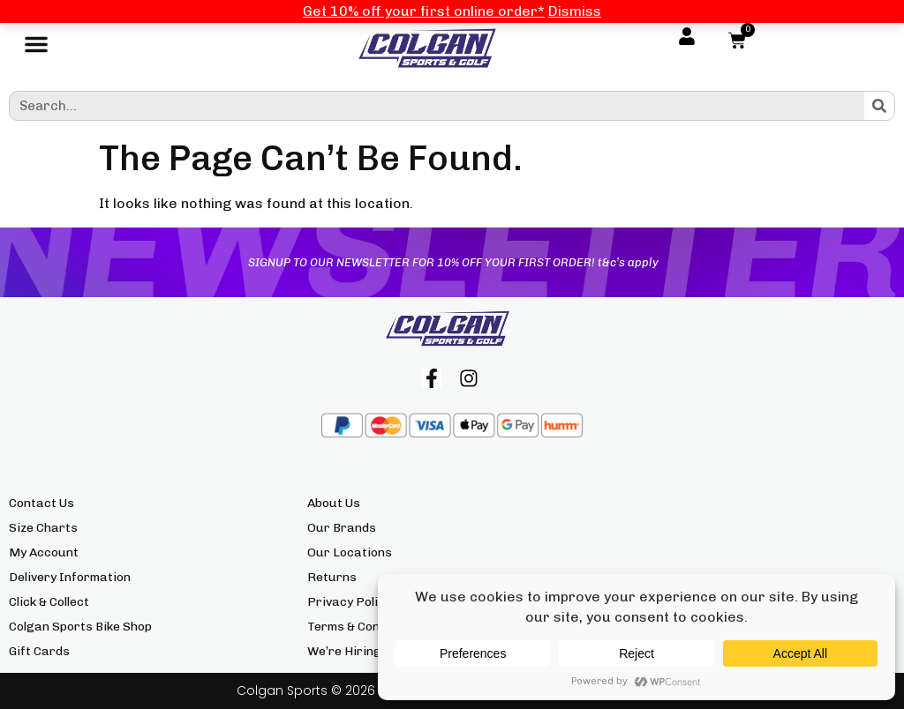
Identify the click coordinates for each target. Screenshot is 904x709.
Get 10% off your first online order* (424, 11)
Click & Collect (49, 601)
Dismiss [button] (574, 11)
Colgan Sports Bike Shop (80, 626)
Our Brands (341, 527)
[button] (36, 48)
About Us (333, 503)
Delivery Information (70, 577)
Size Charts (43, 527)
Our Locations (349, 552)
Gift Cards (39, 651)
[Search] (879, 106)
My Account (44, 552)
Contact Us (41, 503)
